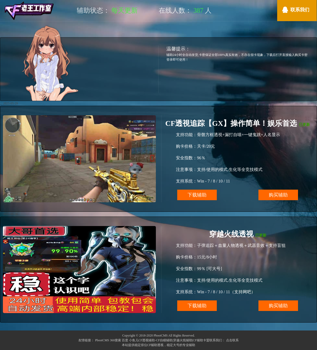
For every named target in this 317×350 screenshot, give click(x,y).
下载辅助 (197, 195)
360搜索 (115, 340)
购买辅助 (278, 195)
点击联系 (232, 340)
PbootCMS (102, 340)
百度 (125, 340)
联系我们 (299, 9)
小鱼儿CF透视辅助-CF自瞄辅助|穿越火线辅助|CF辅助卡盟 (169, 340)
